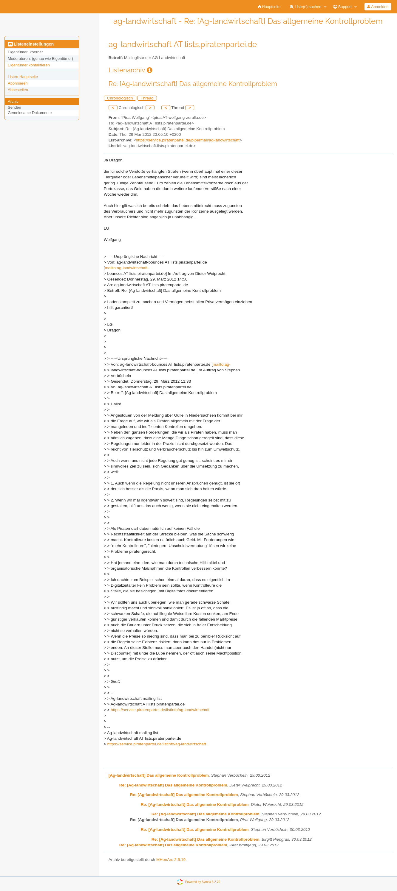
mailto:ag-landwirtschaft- (127, 268)
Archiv (13, 101)
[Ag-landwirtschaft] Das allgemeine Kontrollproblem (159, 775)
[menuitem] (269, 6)
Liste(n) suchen (305, 6)
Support (342, 6)
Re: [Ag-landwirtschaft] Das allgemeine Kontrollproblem (173, 785)
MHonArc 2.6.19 (171, 859)
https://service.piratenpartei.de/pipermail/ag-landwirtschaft (188, 140)
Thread (146, 98)
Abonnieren (18, 83)
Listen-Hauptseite (23, 76)
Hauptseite (269, 6)
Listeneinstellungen (31, 44)
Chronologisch (120, 98)
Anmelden (377, 6)
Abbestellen (18, 90)
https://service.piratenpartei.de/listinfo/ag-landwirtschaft (160, 710)
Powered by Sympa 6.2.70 (202, 882)
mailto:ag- (222, 364)
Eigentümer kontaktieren (29, 65)
